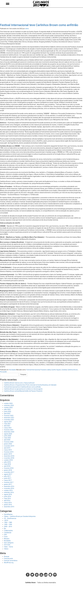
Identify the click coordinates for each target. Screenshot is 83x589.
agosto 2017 (8, 474)
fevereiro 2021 (8, 430)
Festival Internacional (33, 370)
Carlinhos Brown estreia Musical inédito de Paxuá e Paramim (23, 391)
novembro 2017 (9, 472)
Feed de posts (8, 558)
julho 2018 (7, 462)
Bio (5, 528)
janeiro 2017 (8, 484)
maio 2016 (7, 498)
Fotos (6, 536)
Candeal (64, 370)
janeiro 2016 (8, 504)
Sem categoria (8, 543)
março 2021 (8, 428)
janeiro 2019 (8, 454)
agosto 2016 (8, 494)
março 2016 (8, 502)
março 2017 (8, 480)
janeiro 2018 (8, 470)
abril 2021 (7, 426)
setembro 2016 (9, 492)
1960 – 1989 (8, 522)
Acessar (6, 556)
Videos (6, 549)
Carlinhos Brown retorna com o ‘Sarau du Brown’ (19, 383)
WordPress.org (8, 562)
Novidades (12, 370)
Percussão (3, 372)
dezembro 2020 (9, 432)
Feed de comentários (10, 560)
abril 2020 (7, 440)
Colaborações (8, 530)
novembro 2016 (9, 488)
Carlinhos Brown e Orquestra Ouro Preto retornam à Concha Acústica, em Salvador (30, 385)
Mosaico (6, 538)
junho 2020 (7, 436)
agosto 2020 (8, 434)
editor (27, 28)
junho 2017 (7, 478)
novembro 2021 (9, 419)
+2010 (6, 520)
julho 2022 (7, 409)
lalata (49, 370)
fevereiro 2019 (8, 452)
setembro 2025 (9, 405)
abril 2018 (7, 466)
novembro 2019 (9, 446)
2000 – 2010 (8, 526)
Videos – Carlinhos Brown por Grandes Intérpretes (20, 516)
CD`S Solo (7, 545)
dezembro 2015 (9, 506)
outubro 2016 (8, 490)
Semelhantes (8, 514)
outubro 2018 (8, 460)
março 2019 (8, 450)
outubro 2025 (8, 403)
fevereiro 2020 (8, 442)
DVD (5, 534)
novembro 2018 (9, 458)
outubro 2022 (8, 407)
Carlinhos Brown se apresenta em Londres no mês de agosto (23, 389)
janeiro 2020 (8, 444)
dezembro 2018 (9, 456)
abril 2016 (7, 500)
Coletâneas (7, 532)
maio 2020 (7, 438)
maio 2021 (7, 424)
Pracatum (43, 370)
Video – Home (8, 547)
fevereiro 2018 (8, 468)
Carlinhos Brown (72, 370)
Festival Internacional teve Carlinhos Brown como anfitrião (39, 25)
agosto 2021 (8, 421)
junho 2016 (7, 496)
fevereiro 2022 (8, 415)
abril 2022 (7, 413)
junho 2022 (7, 411)
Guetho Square (56, 370)
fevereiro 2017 (8, 482)
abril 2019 (7, 448)
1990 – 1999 (8, 524)
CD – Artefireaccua (10, 518)
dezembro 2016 (9, 486)
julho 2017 (7, 476)
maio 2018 (7, 464)
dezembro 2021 (9, 417)
